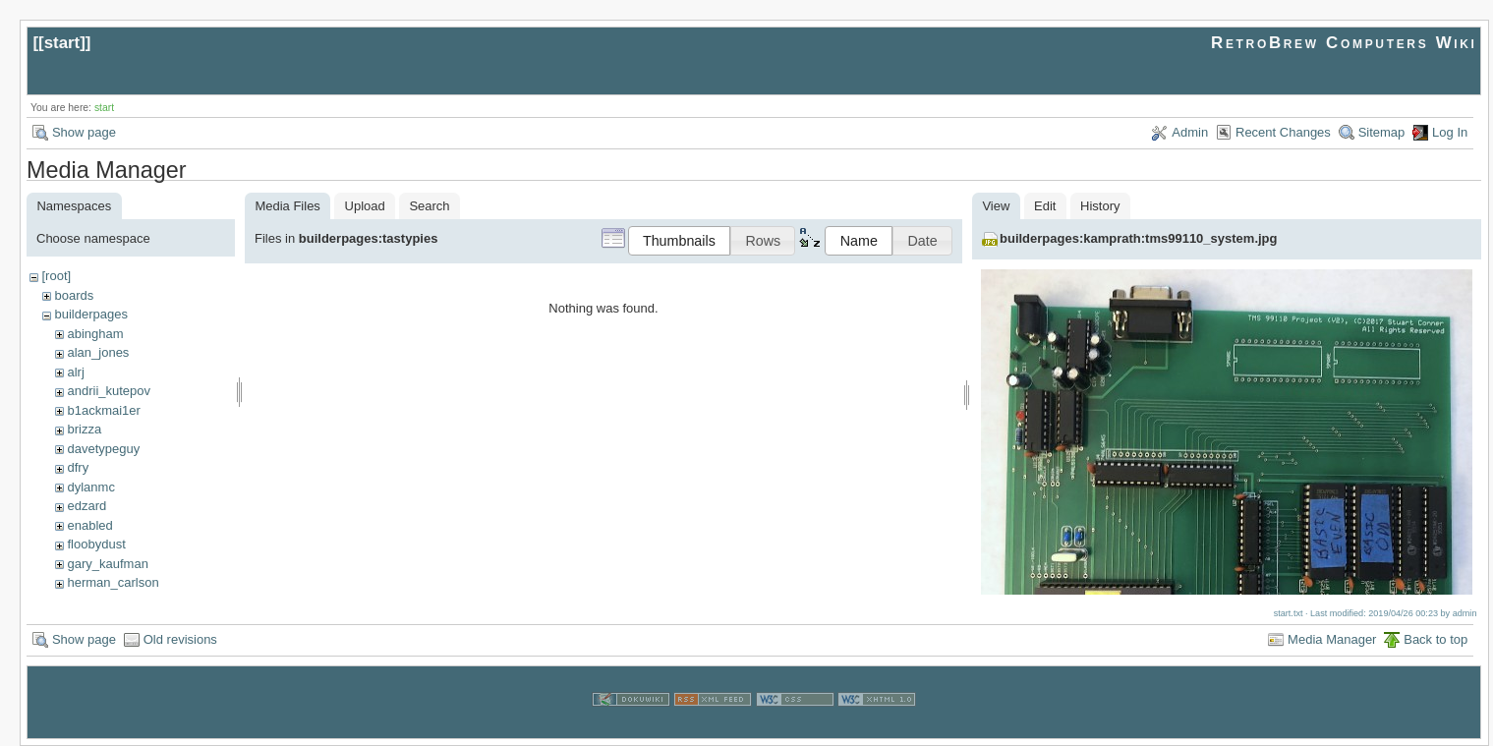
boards (73, 295)
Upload (365, 206)
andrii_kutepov (108, 390)
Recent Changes (1283, 132)
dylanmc (90, 487)
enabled (89, 525)
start (62, 42)
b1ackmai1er (103, 410)
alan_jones (98, 352)
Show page (84, 132)
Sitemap (1382, 132)
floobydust (96, 544)
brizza (84, 429)
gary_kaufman (107, 563)
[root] (56, 275)
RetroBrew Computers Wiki (1344, 42)
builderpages (90, 314)
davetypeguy (103, 448)
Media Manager (1332, 639)
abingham (95, 333)
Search (429, 206)
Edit (1045, 206)
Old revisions (180, 639)
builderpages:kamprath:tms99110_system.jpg (1139, 238)
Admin (1190, 132)
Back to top (1435, 639)
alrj (75, 372)
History (1100, 206)
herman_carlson (112, 582)
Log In (1449, 132)
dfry (77, 467)
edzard (86, 505)
